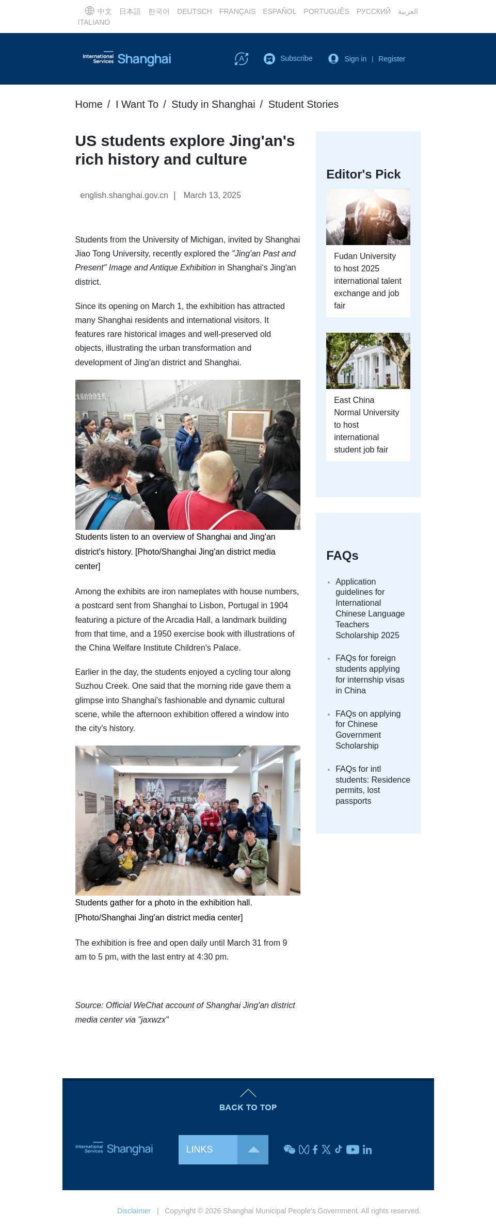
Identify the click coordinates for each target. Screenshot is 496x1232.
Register (391, 59)
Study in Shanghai (213, 104)
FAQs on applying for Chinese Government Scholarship (368, 729)
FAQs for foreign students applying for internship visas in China (369, 674)
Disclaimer (134, 1211)
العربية (408, 11)
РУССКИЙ (374, 11)
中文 (98, 10)
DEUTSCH (194, 11)
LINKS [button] (227, 1149)
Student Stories (303, 104)
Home (89, 104)
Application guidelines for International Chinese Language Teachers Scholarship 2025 (370, 608)
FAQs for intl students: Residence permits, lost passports (372, 785)
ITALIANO (94, 22)
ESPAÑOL (279, 11)
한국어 (159, 11)
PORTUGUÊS (326, 11)
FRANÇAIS (237, 11)
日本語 (130, 11)
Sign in (355, 59)
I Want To (137, 104)
